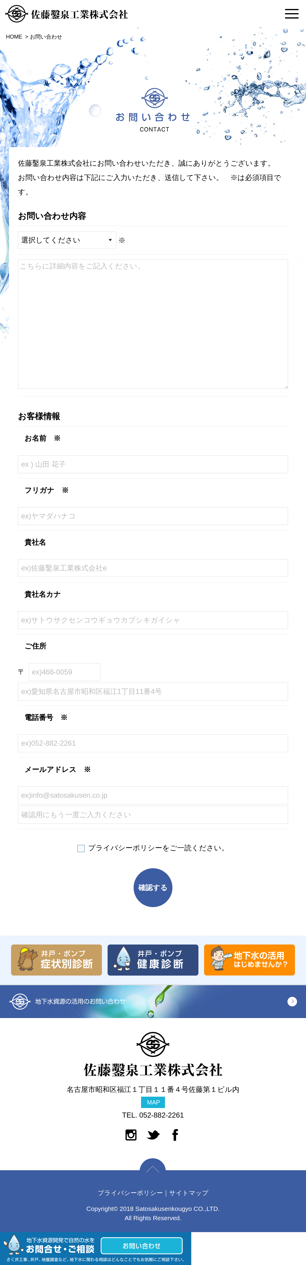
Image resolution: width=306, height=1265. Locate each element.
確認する (153, 887)
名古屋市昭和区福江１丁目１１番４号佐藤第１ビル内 (153, 1096)
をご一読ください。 (158, 848)
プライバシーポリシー (125, 848)
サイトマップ (189, 1192)
